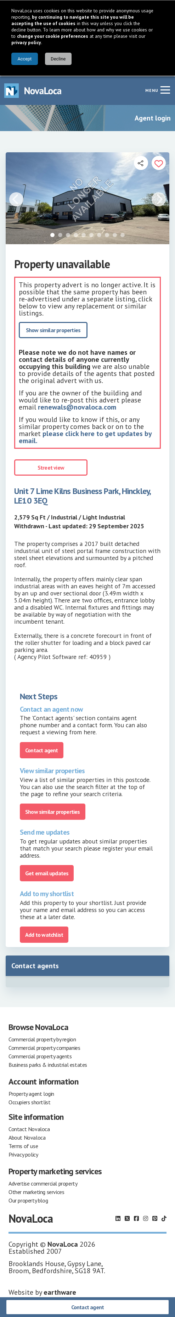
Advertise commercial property (43, 1182)
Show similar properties (53, 329)
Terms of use (23, 1145)
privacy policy (26, 42)
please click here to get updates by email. (85, 436)
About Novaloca (27, 1136)
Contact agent (87, 1307)
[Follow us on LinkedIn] (117, 1217)
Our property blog (28, 1199)
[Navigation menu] (165, 89)
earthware (60, 1291)
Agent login (153, 117)
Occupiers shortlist (29, 1101)
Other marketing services (36, 1191)
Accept (24, 58)
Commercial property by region (42, 1038)
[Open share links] (141, 162)
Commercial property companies (44, 1047)
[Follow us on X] (127, 1217)
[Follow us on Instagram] (145, 1217)
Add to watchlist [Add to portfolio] (44, 933)
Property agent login (31, 1092)
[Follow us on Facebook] (136, 1217)
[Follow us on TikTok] (164, 1217)
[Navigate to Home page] (33, 90)
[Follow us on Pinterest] (154, 1217)
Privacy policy (23, 1153)
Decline (58, 58)
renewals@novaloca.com (77, 406)
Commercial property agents (40, 1055)
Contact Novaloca (29, 1128)
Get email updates (46, 872)
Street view (51, 466)
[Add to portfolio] (159, 162)
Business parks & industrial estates (48, 1064)
